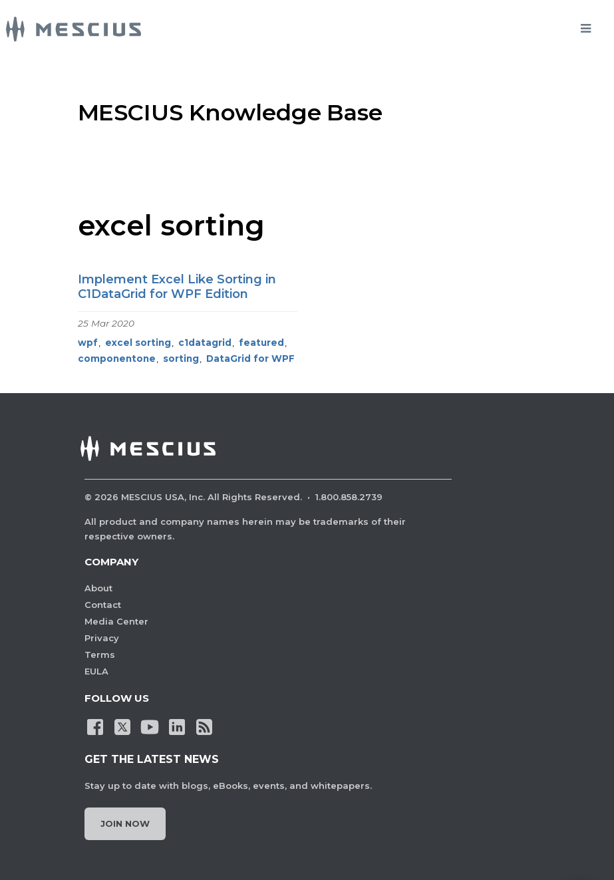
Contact (102, 604)
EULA (96, 671)
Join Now (125, 823)
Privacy (101, 638)
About (98, 588)
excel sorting (138, 342)
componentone (117, 358)
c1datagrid (204, 342)
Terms (99, 654)
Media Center (116, 621)
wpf (88, 342)
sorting (181, 358)
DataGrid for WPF (250, 358)
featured (261, 342)
